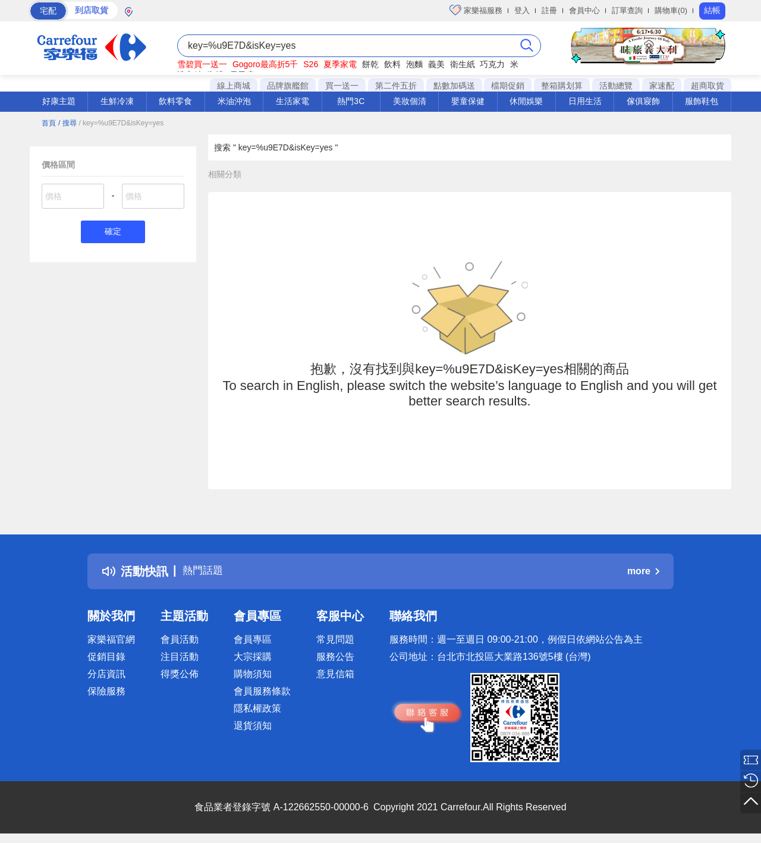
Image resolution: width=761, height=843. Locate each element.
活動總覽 (616, 85)
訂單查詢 (627, 10)
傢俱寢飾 (643, 101)
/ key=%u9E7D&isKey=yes (120, 123)
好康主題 (59, 101)
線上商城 (233, 85)
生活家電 (292, 101)
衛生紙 (462, 64)
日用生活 (585, 101)
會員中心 (584, 10)
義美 (436, 64)
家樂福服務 (475, 10)
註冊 (549, 10)
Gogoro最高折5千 (265, 64)
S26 (310, 64)
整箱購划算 (562, 85)
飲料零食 (175, 101)
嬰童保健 (468, 101)
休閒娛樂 (526, 101)
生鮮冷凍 (117, 101)
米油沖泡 (234, 101)
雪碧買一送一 (202, 64)
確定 (112, 233)
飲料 (392, 64)
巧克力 (492, 64)
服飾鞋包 (701, 101)
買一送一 (342, 85)
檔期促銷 (507, 85)
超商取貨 (707, 85)
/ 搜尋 (67, 123)
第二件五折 (396, 85)
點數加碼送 (454, 85)
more (643, 571)
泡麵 (414, 64)
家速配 (661, 85)
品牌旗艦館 (288, 85)
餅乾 (370, 64)
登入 (522, 10)
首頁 (49, 123)
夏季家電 (340, 64)
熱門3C (350, 101)
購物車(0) (671, 10)
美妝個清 (409, 101)
